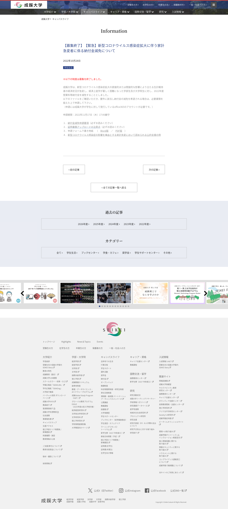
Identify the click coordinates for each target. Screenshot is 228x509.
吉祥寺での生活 (107, 361)
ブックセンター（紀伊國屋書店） (114, 420)
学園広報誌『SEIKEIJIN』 (54, 385)
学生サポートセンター (147, 252)
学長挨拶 (46, 361)
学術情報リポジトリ (139, 402)
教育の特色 (47, 371)
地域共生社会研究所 (139, 412)
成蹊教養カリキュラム (80, 382)
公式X (101, 490)
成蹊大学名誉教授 (51, 412)
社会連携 (46, 415)
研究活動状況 (135, 395)
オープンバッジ (107, 382)
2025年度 (98, 224)
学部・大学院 (79, 357)
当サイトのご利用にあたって (171, 472)
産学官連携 (134, 409)
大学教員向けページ (81, 427)
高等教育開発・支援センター (171, 404)
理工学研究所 (165, 408)
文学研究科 (77, 417)
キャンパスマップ (50, 422)
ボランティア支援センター (170, 401)
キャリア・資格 (138, 357)
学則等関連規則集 (79, 424)
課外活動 (104, 372)
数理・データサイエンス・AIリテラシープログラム (82, 390)
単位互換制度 (106, 392)
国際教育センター (138, 378)
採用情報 (47, 463)
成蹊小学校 (81, 501)
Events (100, 341)
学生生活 (72, 252)
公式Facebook (155, 490)
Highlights (66, 341)
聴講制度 (104, 386)
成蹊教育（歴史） (51, 374)
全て (60, 252)
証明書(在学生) (107, 446)
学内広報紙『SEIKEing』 (52, 388)
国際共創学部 (78, 375)
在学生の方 (148, 4)
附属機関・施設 (49, 435)
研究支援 (133, 419)
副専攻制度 (76, 386)
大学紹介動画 (48, 392)
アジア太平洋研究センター (170, 411)
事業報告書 (48, 419)
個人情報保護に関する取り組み (168, 442)
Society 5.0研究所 (167, 415)
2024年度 (114, 224)
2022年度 (144, 224)
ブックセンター (90, 252)
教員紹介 (47, 405)
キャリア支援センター (140, 361)
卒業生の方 (163, 4)
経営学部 (76, 365)
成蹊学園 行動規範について (171, 465)
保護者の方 (179, 4)
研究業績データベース (139, 405)
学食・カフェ (110, 252)
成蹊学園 (69, 501)
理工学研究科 (78, 420)
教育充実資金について (52, 449)
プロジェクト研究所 (138, 416)
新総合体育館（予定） (110, 436)
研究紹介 (134, 432)
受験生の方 (132, 4)
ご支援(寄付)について (52, 446)
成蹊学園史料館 (166, 418)
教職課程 (104, 406)
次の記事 (154, 169)
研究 (132, 390)
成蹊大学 (51, 501)
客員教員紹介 (49, 408)
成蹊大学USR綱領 (50, 378)
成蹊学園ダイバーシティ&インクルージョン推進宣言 (170, 436)
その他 (167, 252)
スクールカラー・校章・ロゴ (55, 381)
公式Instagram (129, 490)
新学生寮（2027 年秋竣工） (113, 433)
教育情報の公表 (49, 439)
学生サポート (106, 368)
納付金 (104, 379)
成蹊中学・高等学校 (97, 501)
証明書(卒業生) (107, 449)
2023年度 (129, 224)
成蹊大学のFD (49, 401)
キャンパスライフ (110, 357)
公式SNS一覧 (178, 490)
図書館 (104, 409)
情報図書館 (164, 381)
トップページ (49, 341)
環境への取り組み (167, 431)
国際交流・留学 (138, 373)
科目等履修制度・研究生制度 (112, 389)
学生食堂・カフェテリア (110, 423)
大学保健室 (105, 413)
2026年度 (83, 224)
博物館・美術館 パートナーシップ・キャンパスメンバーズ (113, 397)
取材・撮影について (52, 456)
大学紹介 (47, 357)
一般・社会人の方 (197, 4)
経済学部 (76, 361)
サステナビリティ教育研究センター (167, 389)
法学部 (75, 368)
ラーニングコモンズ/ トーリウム (109, 428)
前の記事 (74, 169)
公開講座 (104, 402)
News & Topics (83, 341)
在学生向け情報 (107, 453)
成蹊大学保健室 (165, 384)
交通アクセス (48, 426)
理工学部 (76, 379)
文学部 (75, 372)
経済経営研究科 (79, 410)
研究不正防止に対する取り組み (142, 429)
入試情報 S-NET (166, 361)
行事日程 (104, 365)
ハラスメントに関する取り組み (168, 454)
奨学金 (126, 252)
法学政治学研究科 (80, 413)
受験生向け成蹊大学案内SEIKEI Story (52, 366)
